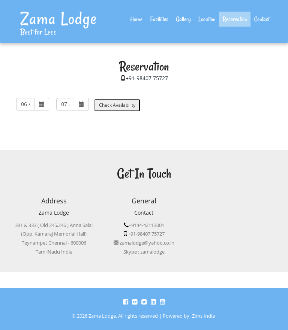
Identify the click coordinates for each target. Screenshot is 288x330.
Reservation (235, 19)
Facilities (159, 19)
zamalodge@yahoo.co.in (146, 242)
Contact (262, 19)
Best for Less (38, 31)
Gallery (183, 19)
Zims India (203, 316)
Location (206, 19)
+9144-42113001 (146, 225)
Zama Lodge (58, 18)
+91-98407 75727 (147, 78)
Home (138, 19)
